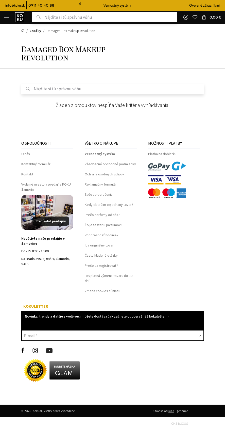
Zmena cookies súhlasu (102, 291)
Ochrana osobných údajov (104, 174)
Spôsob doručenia (99, 194)
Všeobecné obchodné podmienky (110, 164)
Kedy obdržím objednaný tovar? (109, 204)
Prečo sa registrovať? (101, 265)
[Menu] (6, 17)
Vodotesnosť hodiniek (101, 235)
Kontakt (27, 174)
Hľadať (36, 17)
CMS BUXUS (179, 423)
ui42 (171, 411)
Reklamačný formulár (101, 184)
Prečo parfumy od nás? (102, 214)
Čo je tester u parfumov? (103, 225)
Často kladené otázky (101, 255)
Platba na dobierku (162, 154)
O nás (25, 154)
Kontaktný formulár (35, 164)
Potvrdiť (197, 335)
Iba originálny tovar (99, 245)
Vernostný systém (123, 5)
